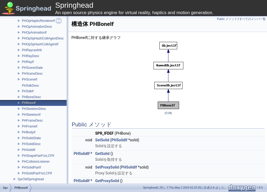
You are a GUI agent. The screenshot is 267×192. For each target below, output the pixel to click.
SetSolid (102, 140)
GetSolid (102, 153)
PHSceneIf (29, 79)
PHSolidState (31, 138)
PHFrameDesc (32, 120)
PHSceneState (32, 68)
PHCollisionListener (36, 161)
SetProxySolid (107, 167)
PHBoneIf (28, 103)
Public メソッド (227, 19)
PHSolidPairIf (31, 167)
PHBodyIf (28, 132)
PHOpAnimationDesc (37, 27)
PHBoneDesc (31, 97)
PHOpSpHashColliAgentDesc (43, 38)
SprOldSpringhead (31, 179)
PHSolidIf (28, 150)
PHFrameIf (29, 126)
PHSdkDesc (30, 85)
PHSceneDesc (32, 73)
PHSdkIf (28, 91)
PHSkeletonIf (31, 115)
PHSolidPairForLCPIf (37, 173)
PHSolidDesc (31, 144)
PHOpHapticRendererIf (38, 21)
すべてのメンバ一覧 (252, 19)
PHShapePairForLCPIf (38, 156)
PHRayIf (28, 62)
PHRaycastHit (32, 50)
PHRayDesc (30, 56)
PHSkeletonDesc (34, 109)
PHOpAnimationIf (34, 32)
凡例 (168, 112)
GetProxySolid (107, 181)
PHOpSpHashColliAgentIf (40, 44)
